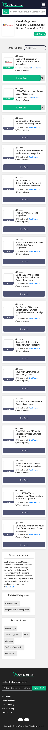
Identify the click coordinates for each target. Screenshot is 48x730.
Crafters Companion (14, 647)
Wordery (9, 641)
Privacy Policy (8, 708)
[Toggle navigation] (43, 4)
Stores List (7, 696)
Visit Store (40, 34)
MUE (26, 635)
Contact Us (7, 712)
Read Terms (36, 68)
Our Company (8, 704)
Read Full (11, 587)
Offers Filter (15, 47)
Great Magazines (12, 635)
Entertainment (11, 603)
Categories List (9, 700)
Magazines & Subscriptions (17, 609)
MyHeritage (10, 628)
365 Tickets (10, 653)
